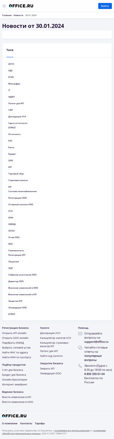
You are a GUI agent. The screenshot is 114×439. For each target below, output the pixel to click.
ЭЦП (10, 268)
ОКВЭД (12, 224)
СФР (10, 109)
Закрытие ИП (15, 301)
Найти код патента (51, 355)
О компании (10, 423)
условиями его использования (71, 430)
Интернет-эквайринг (14, 384)
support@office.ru (96, 342)
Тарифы (40, 423)
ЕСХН (11, 77)
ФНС (10, 243)
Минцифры (14, 83)
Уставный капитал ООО (20, 204)
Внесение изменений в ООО (23, 287)
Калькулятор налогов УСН (55, 338)
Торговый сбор (16, 173)
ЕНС (10, 140)
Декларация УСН (17, 116)
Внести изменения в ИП (16, 397)
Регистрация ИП (16, 255)
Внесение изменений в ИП (22, 294)
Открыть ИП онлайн (14, 333)
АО (9, 186)
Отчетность (14, 134)
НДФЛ (11, 96)
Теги (9, 50)
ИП (10, 167)
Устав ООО (13, 237)
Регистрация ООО (17, 197)
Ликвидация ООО (17, 307)
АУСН (11, 63)
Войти (105, 6)
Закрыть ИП (47, 368)
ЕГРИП (11, 314)
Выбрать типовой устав (16, 347)
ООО (10, 160)
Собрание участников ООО (22, 274)
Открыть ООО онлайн (15, 338)
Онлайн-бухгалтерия (14, 379)
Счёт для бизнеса (12, 370)
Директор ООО (16, 281)
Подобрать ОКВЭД (13, 342)
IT (9, 90)
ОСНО (11, 230)
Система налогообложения (22, 191)
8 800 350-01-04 (94, 374)
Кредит (12, 153)
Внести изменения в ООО (17, 402)
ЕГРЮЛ (12, 127)
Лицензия (13, 261)
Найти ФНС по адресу (15, 352)
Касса (11, 147)
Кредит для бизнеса (14, 374)
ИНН (10, 217)
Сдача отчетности (17, 123)
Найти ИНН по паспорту (16, 357)
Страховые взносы (18, 180)
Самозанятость (16, 250)
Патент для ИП (16, 103)
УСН (10, 211)
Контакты (26, 423)
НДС (10, 70)
